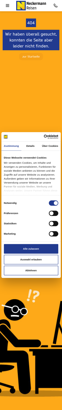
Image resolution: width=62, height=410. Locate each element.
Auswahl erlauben (31, 259)
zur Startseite (31, 56)
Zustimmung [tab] (11, 145)
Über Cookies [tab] (50, 145)
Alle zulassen (31, 248)
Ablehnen (31, 270)
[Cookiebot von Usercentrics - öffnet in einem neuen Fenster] (44, 137)
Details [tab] (30, 145)
